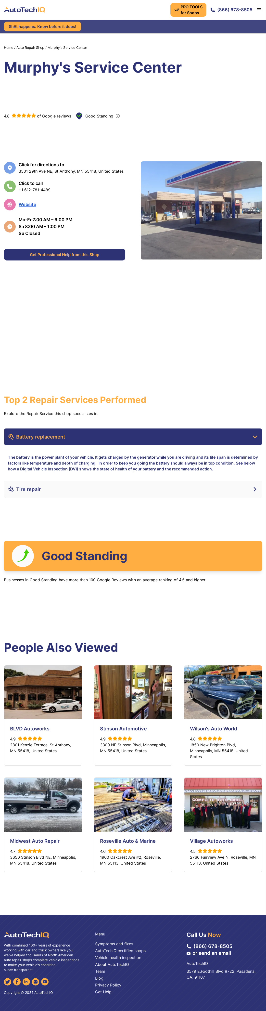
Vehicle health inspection (118, 957)
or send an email (209, 953)
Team (100, 971)
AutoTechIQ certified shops (120, 950)
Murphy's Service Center (67, 47)
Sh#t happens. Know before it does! (42, 26)
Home (8, 47)
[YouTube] (45, 981)
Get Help (103, 991)
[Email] (35, 981)
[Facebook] (17, 981)
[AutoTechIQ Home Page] (24, 10)
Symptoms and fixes (114, 943)
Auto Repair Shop (30, 47)
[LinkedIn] (26, 981)
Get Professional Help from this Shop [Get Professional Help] (64, 254)
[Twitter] (7, 981)
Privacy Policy (108, 985)
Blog (99, 978)
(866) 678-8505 (231, 9)
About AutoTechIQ (112, 964)
